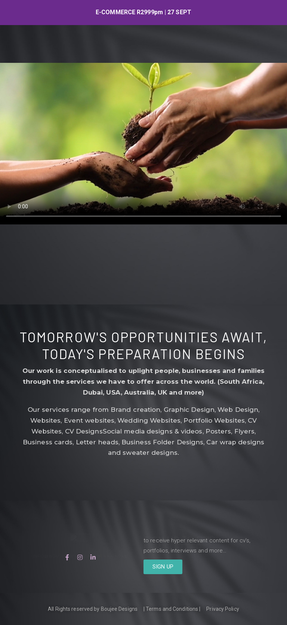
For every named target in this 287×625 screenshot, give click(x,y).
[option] (143, 12)
